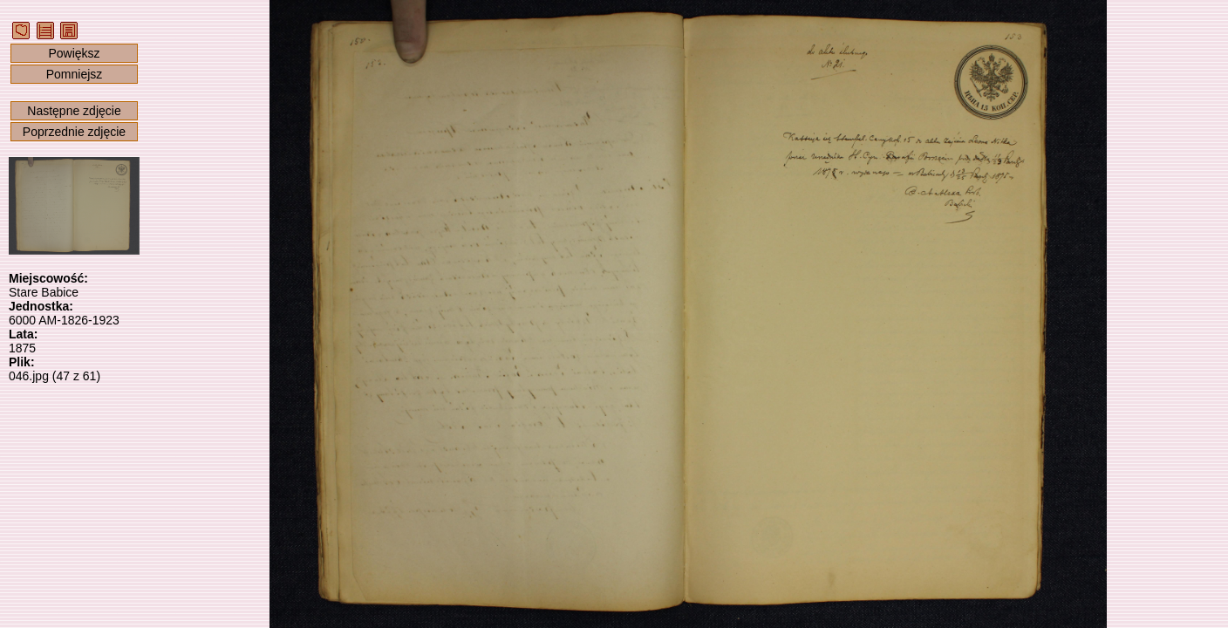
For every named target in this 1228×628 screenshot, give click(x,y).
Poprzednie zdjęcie (74, 132)
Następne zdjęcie (73, 111)
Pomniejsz (74, 74)
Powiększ (73, 53)
